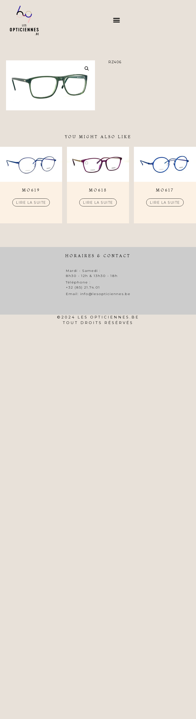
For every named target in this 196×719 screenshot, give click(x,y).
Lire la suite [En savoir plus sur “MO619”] (31, 202)
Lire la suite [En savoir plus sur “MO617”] (165, 202)
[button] (116, 20)
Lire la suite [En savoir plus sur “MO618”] (98, 202)
